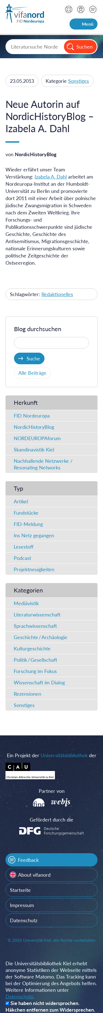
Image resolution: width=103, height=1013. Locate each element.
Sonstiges (78, 81)
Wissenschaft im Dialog (39, 682)
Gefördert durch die (51, 820)
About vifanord (34, 875)
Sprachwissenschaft (35, 626)
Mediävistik (26, 603)
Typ (18, 488)
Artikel (21, 501)
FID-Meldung (28, 524)
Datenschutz (23, 920)
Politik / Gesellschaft (35, 660)
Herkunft (26, 402)
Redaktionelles (57, 294)
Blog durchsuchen (37, 329)
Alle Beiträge (32, 373)
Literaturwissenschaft (37, 614)
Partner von (52, 791)
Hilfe (68, 9)
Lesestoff (24, 547)
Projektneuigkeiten (34, 569)
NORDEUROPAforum (37, 438)
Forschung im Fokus (35, 671)
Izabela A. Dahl (51, 177)
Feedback (28, 860)
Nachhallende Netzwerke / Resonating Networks (43, 464)
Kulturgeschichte (32, 648)
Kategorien (28, 590)
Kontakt (93, 9)
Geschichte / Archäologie (40, 637)
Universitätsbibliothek (64, 755)
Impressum (22, 905)
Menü (87, 23)
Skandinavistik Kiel (34, 449)
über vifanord (80, 9)
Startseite (20, 890)
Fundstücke (26, 513)
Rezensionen (27, 694)
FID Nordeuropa (32, 416)
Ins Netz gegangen (34, 535)
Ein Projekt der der (51, 755)
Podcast (22, 558)
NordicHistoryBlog (34, 427)
